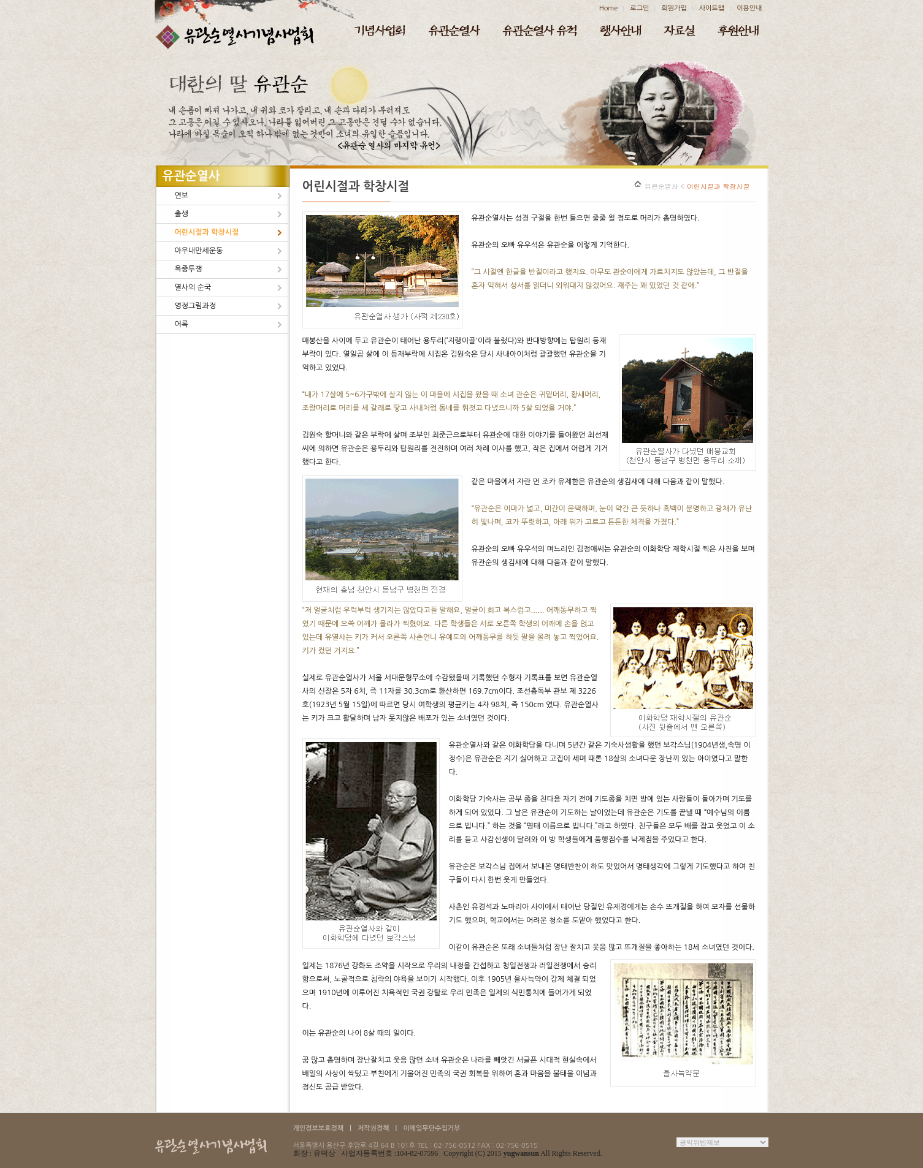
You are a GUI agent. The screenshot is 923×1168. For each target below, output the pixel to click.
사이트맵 (711, 8)
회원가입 (673, 8)
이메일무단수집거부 (431, 1128)
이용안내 (749, 8)
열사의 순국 (193, 287)
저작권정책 (373, 1128)
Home (608, 8)
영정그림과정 (195, 305)
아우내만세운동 (199, 250)
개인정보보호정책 (318, 1128)
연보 (182, 195)
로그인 (639, 8)
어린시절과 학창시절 (207, 232)
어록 (182, 324)
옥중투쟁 (188, 269)
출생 (182, 214)
